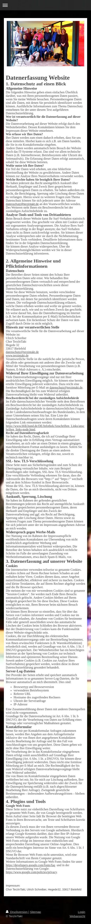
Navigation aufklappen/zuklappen (45, 5)
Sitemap (35, 912)
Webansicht (77, 916)
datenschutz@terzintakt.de (22, 204)
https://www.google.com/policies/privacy (31, 872)
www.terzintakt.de (17, 355)
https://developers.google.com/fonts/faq (30, 865)
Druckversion (17, 912)
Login (81, 912)
